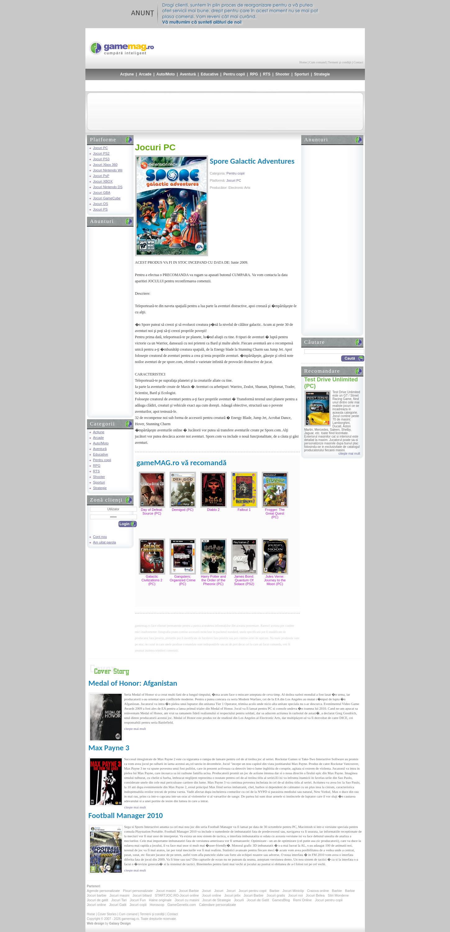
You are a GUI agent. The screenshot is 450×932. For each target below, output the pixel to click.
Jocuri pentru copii (252, 891)
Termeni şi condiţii (339, 62)
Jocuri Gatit (117, 905)
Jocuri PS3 (101, 159)
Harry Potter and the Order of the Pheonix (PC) (213, 580)
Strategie (322, 74)
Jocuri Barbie (189, 891)
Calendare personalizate (217, 905)
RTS (266, 74)
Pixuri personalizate (138, 891)
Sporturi (301, 74)
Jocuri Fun (138, 900)
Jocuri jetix (232, 895)
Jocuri (206, 891)
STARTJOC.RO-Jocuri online (177, 895)
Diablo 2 (213, 509)
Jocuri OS (100, 204)
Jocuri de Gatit (258, 900)
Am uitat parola (104, 542)
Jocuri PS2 (101, 153)
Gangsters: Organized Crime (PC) (182, 580)
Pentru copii (234, 74)
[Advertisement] (290, 43)
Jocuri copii (138, 905)
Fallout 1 (244, 509)
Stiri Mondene (338, 895)
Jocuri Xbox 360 (105, 164)
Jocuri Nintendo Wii (108, 170)
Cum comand (317, 62)
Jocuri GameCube (107, 198)
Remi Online (302, 900)
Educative (210, 74)
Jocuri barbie (97, 895)
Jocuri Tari (119, 900)
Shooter (282, 74)
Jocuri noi (295, 895)
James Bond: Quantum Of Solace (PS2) (244, 580)
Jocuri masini (166, 891)
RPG (254, 74)
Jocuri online (211, 895)
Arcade (145, 74)
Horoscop (157, 905)
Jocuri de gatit (97, 900)
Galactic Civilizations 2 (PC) (151, 580)
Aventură (188, 74)
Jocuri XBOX (103, 181)
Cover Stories (107, 914)
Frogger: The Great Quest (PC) (274, 513)
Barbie (275, 891)
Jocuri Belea (315, 895)
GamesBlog (281, 900)
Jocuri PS (100, 209)
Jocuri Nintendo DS (108, 187)
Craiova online (318, 891)
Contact (358, 62)
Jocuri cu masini (187, 900)
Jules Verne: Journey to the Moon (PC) (275, 580)
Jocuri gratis (275, 895)
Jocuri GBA (102, 192)
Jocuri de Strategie (216, 900)
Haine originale (160, 900)
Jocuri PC (100, 148)
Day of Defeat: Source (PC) (152, 511)
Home (303, 62)
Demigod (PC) (182, 509)
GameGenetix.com (181, 905)
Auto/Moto (166, 74)
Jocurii (239, 900)
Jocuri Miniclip (293, 891)
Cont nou (100, 537)
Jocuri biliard (142, 895)
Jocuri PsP (101, 176)
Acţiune (127, 74)
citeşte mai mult (349, 453)
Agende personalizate (103, 891)
